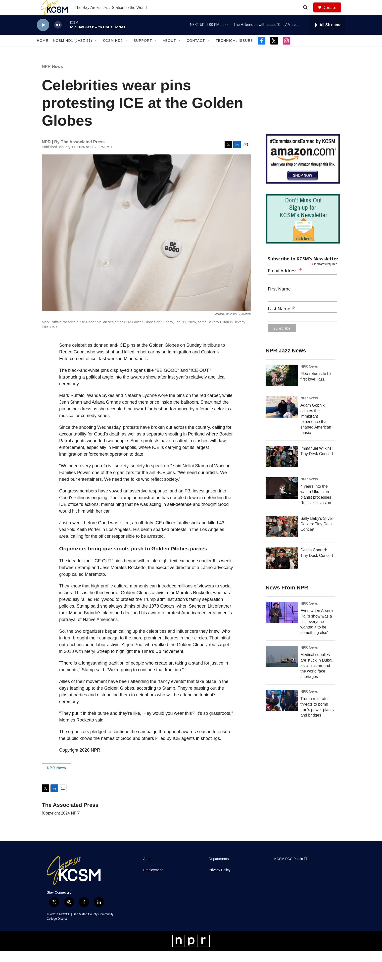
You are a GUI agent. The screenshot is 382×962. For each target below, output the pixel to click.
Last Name (281, 319)
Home (42, 52)
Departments (219, 870)
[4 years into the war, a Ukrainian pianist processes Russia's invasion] (282, 499)
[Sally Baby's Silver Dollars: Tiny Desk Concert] (282, 537)
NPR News (52, 77)
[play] (43, 36)
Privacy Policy (219, 881)
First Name (279, 300)
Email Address (285, 281)
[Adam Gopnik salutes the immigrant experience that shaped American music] (282, 418)
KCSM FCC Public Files (292, 870)
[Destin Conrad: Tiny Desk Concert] (282, 569)
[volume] (58, 36)
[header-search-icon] (307, 13)
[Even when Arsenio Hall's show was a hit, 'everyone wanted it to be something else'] (282, 623)
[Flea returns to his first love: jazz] (282, 386)
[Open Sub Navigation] (96, 52)
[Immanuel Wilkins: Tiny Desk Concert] (282, 467)
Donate (332, 13)
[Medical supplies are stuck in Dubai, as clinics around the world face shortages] (282, 667)
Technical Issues (234, 52)
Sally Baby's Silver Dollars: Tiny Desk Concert (316, 535)
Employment (153, 881)
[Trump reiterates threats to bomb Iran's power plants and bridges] (282, 711)
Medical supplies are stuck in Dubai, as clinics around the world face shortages (317, 677)
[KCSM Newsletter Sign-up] (303, 230)
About (169, 52)
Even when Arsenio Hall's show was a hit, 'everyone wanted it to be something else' (317, 633)
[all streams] (327, 36)
